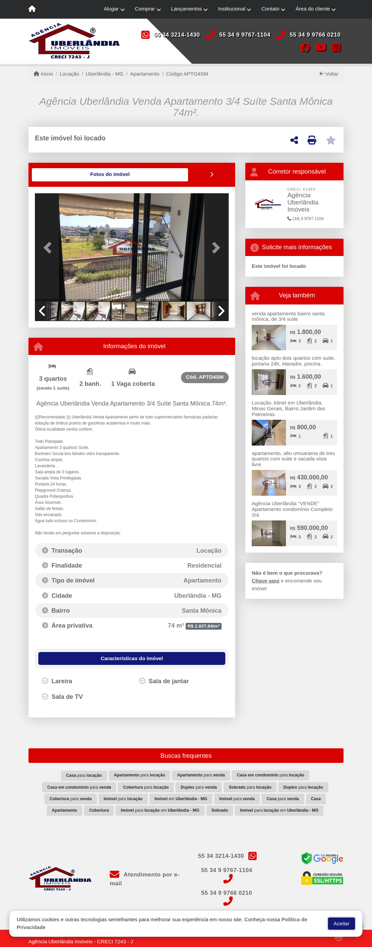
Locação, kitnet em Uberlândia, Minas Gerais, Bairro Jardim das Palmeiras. (288, 408)
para (84, 775)
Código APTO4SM (187, 74)
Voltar (328, 74)
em (180, 798)
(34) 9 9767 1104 (305, 218)
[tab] (57, 174)
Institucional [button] (231, 9)
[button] (49, 247)
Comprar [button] (145, 9)
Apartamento (145, 74)
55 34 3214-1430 (177, 35)
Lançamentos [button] (186, 9)
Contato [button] (271, 9)
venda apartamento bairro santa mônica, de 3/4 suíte (288, 316)
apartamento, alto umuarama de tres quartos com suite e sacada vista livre (293, 458)
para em (160, 810)
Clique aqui (266, 581)
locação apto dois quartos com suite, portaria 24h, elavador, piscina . (293, 361)
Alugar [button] (111, 9)
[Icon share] (304, 47)
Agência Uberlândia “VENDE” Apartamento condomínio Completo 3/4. (292, 508)
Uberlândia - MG (104, 74)
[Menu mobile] (32, 9)
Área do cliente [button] (313, 9)
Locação (69, 74)
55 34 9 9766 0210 (315, 35)
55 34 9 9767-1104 (244, 35)
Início (43, 74)
